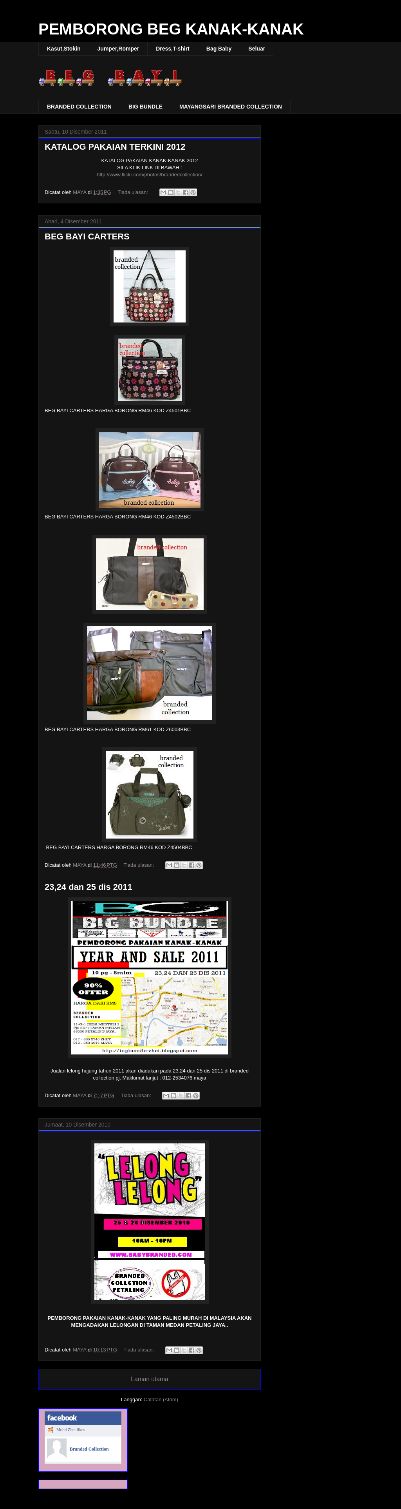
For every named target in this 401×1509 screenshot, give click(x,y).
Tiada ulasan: (133, 192)
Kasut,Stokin (64, 48)
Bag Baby (219, 48)
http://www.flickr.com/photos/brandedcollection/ (149, 175)
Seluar (256, 48)
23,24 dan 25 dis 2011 (88, 887)
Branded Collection (89, 1449)
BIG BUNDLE (145, 106)
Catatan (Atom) (161, 1399)
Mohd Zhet (66, 1429)
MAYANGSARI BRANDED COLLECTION (230, 106)
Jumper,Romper (118, 48)
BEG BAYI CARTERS (87, 236)
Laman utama (149, 1379)
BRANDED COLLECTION (79, 106)
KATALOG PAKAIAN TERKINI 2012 (115, 147)
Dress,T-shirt (173, 48)
